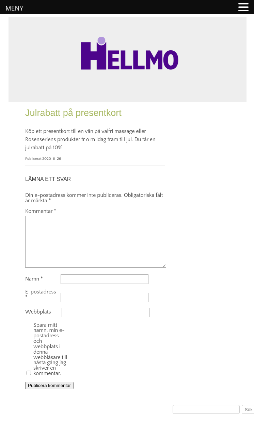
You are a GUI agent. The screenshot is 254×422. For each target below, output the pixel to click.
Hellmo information (127, 119)
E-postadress (40, 294)
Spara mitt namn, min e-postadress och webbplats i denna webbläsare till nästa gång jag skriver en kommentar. (50, 349)
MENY (14, 8)
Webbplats (38, 312)
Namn (34, 279)
